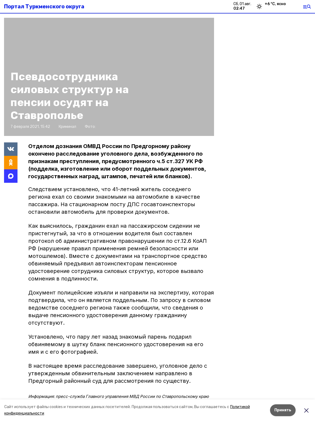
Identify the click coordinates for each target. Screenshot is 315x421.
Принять (282, 410)
